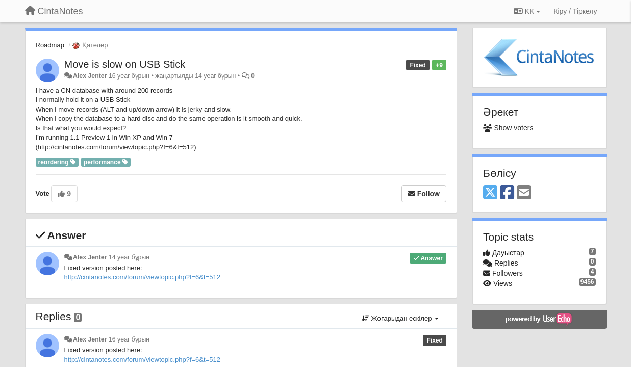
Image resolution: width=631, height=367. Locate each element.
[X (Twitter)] (490, 193)
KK (527, 11)
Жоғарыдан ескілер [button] (400, 318)
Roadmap (50, 45)
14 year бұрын (129, 257)
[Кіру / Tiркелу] (575, 11)
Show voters (508, 128)
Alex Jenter (90, 76)
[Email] (524, 193)
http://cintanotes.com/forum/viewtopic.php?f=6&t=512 (142, 277)
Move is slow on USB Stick (125, 64)
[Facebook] (507, 193)
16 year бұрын (129, 339)
